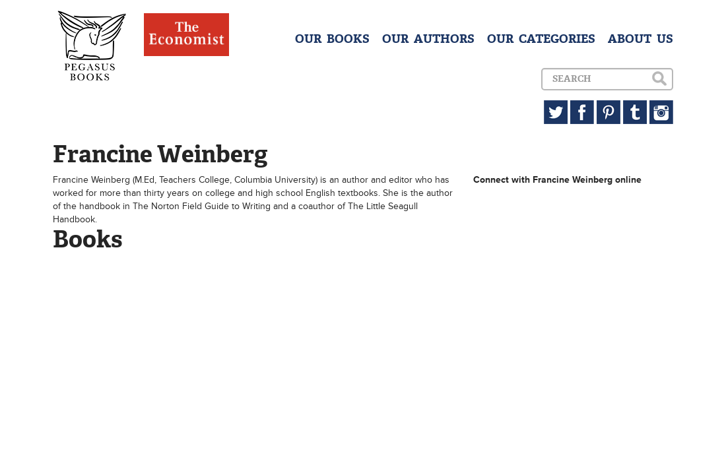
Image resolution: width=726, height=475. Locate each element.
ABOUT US (640, 39)
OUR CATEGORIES (541, 39)
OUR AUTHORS (428, 39)
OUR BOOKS (332, 39)
